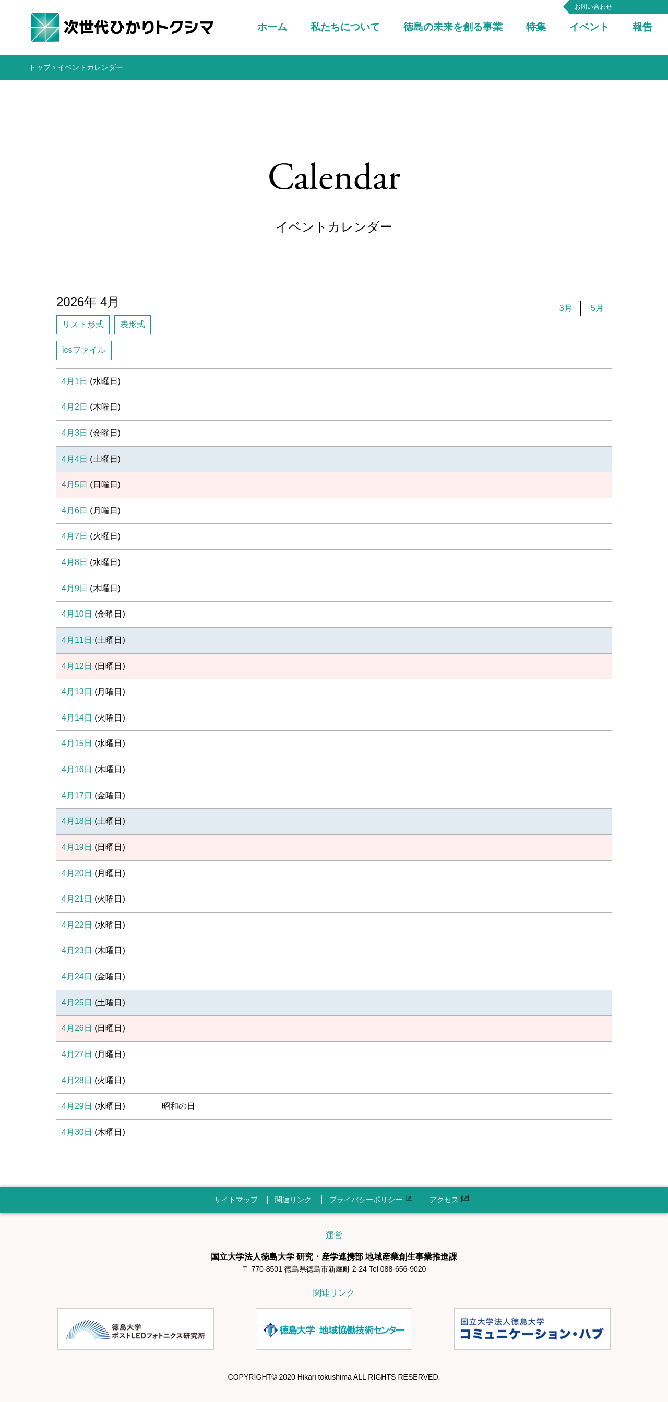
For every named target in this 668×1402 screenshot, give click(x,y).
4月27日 (77, 1054)
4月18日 (77, 821)
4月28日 (77, 1080)
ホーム (272, 26)
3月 (565, 308)
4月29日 (77, 1105)
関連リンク (293, 1199)
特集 (536, 26)
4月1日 (75, 381)
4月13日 (77, 691)
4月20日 (77, 873)
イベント (589, 26)
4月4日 (75, 458)
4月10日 (77, 613)
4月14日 (77, 717)
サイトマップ (236, 1199)
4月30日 (77, 1132)
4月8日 (75, 562)
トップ (40, 67)
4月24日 (77, 976)
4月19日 (77, 847)
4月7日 (75, 536)
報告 (642, 26)
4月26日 (77, 1028)
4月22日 (77, 924)
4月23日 (77, 950)
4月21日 (77, 898)
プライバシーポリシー (370, 1199)
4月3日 (75, 432)
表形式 (132, 324)
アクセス (449, 1199)
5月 (597, 308)
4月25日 (77, 1002)
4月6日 (75, 510)
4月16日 (77, 769)
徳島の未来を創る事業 (453, 26)
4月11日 (77, 640)
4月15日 (77, 743)
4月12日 (77, 666)
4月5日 (75, 484)
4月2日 (75, 406)
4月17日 (77, 795)
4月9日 (75, 588)
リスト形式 (83, 324)
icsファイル (84, 349)
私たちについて (345, 26)
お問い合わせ (593, 6)
